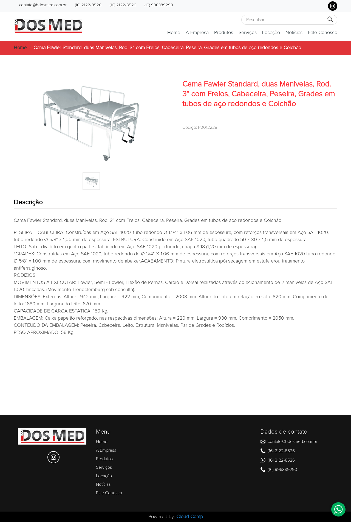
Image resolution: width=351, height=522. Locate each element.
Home (173, 32)
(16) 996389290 (159, 5)
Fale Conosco (322, 32)
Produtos (223, 32)
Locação (271, 32)
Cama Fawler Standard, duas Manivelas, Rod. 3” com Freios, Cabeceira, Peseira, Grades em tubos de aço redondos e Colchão (167, 47)
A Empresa (197, 32)
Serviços (248, 32)
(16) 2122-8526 (88, 5)
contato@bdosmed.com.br (43, 5)
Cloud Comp (189, 516)
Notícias (293, 32)
